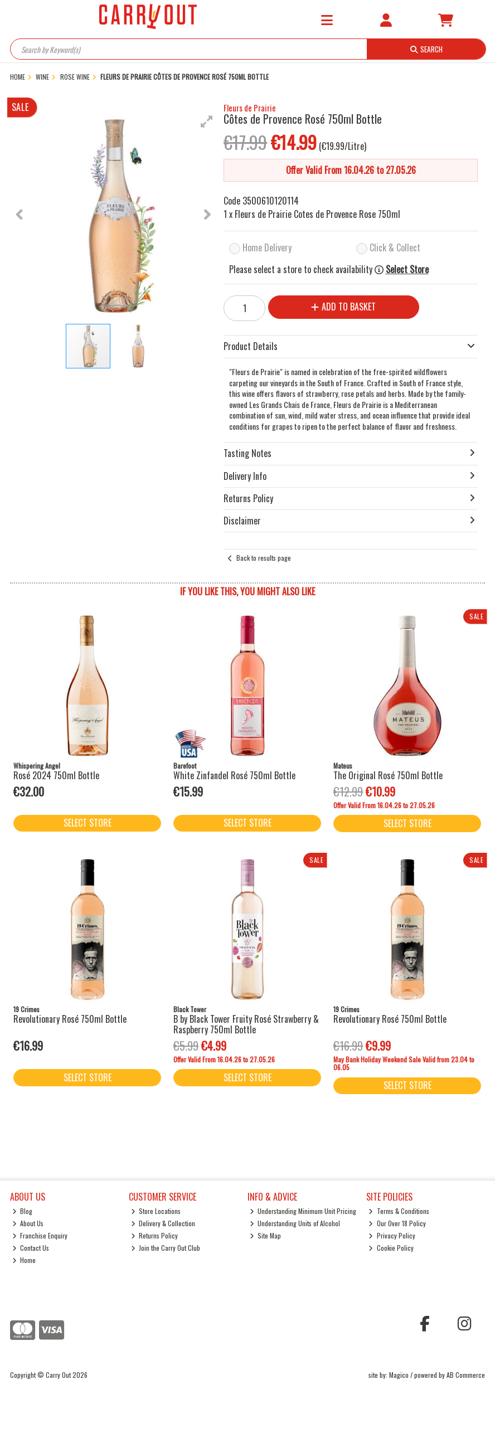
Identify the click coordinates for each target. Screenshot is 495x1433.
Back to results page (263, 557)
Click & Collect (395, 247)
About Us (28, 1223)
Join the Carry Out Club (166, 1247)
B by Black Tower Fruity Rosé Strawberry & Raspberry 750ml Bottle (246, 1024)
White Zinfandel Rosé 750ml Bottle (234, 775)
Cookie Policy (391, 1247)
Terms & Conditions (398, 1211)
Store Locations (156, 1211)
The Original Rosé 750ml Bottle (388, 775)
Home (24, 1260)
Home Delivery (267, 247)
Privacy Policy (391, 1235)
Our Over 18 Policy (397, 1223)
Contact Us (31, 1247)
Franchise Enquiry (40, 1235)
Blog (22, 1211)
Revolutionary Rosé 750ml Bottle (70, 1019)
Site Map (266, 1235)
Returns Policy (154, 1235)
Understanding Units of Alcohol (295, 1223)
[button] (207, 121)
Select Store (407, 269)
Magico (399, 1374)
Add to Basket (343, 306)
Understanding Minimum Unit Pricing (303, 1211)
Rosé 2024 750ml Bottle (56, 775)
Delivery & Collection (163, 1223)
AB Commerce (466, 1374)
